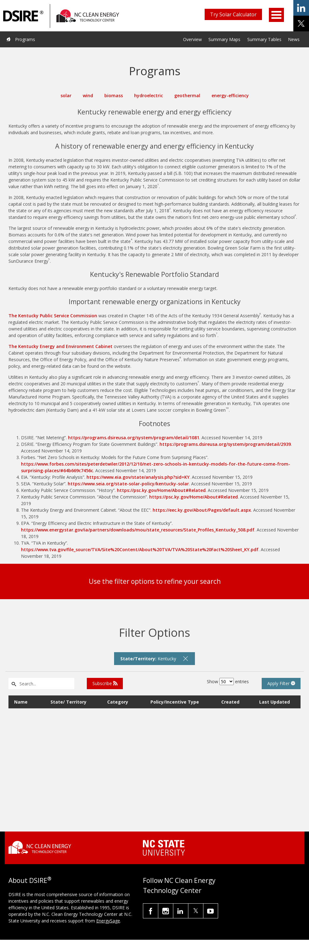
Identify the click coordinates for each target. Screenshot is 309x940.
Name (21, 702)
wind (88, 95)
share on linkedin (301, 8)
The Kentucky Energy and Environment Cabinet (60, 346)
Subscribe (105, 683)
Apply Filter (281, 683)
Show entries (228, 681)
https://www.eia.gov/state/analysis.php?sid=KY (138, 477)
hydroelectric (148, 95)
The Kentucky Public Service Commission (52, 316)
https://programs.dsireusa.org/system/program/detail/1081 (133, 438)
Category (117, 702)
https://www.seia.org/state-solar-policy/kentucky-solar (128, 484)
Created (230, 702)
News (294, 39)
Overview (192, 39)
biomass (113, 95)
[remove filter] (185, 658)
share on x (301, 23)
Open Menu (276, 15)
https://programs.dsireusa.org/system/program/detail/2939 (225, 444)
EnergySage (108, 921)
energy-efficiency (230, 95)
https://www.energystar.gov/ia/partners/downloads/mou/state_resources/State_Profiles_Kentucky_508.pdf (137, 530)
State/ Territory (68, 702)
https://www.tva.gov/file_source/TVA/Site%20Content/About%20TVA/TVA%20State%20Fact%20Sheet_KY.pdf (140, 549)
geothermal (187, 95)
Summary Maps (224, 39)
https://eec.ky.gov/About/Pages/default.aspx (202, 510)
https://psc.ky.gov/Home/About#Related (161, 490)
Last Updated (274, 702)
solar (65, 95)
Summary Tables (264, 39)
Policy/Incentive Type (174, 702)
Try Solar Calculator (233, 14)
